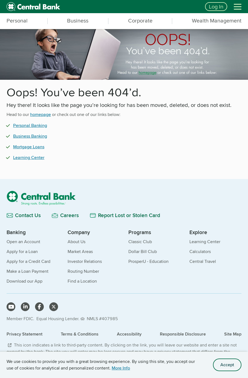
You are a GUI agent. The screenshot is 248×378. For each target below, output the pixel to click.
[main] (124, 129)
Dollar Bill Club (142, 251)
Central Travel (202, 261)
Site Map (232, 334)
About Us (76, 241)
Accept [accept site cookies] (227, 365)
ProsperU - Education (148, 261)
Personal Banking (30, 125)
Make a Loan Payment (27, 271)
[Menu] (237, 6)
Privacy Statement (24, 334)
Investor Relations (85, 261)
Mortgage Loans (28, 147)
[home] (102, 6)
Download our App (24, 281)
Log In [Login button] (216, 6)
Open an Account (23, 241)
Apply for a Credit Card (28, 261)
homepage (40, 114)
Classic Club (140, 241)
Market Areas (80, 251)
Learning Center (28, 157)
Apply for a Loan (22, 251)
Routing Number (83, 271)
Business (77, 20)
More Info (121, 368)
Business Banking (30, 136)
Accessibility (129, 334)
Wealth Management (216, 20)
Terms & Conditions (80, 334)
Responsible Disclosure (183, 334)
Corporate (140, 20)
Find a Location (82, 281)
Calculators (200, 251)
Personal (17, 20)
